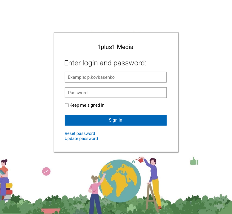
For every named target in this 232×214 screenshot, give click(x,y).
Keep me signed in (87, 105)
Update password (81, 138)
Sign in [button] (115, 119)
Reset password (80, 133)
